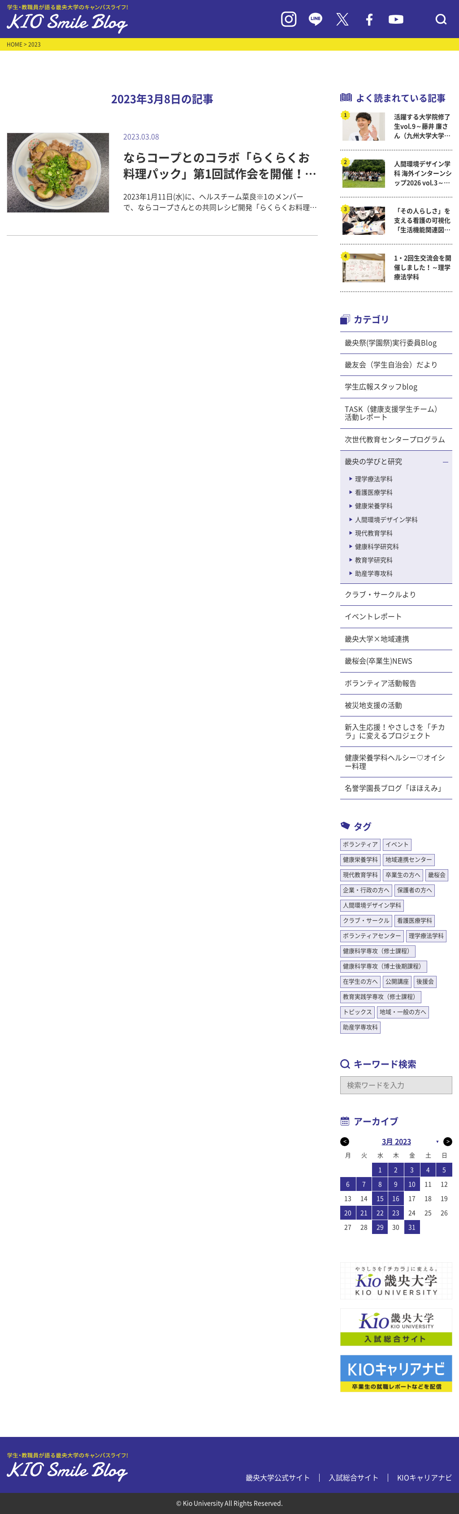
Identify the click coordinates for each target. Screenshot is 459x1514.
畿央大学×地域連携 (377, 639)
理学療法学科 (374, 479)
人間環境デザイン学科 (386, 520)
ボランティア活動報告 (380, 683)
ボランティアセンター (372, 936)
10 (412, 1184)
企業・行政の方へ (366, 890)
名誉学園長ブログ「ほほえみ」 (395, 788)
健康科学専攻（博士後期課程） (383, 966)
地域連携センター (408, 860)
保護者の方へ (414, 890)
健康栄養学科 (374, 506)
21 (364, 1213)
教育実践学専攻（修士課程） (381, 997)
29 (380, 1227)
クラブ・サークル (366, 920)
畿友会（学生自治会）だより (391, 364)
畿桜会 (437, 875)
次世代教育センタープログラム (395, 439)
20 (347, 1213)
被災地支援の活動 (373, 705)
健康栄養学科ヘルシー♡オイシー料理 (395, 761)
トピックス (357, 1012)
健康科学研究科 (377, 546)
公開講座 (397, 981)
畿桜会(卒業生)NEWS (378, 660)
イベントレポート (373, 616)
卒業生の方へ (402, 875)
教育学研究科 (374, 560)
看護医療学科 (374, 492)
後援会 (425, 981)
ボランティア (360, 844)
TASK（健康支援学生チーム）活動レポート (393, 413)
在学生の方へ (360, 981)
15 (380, 1198)
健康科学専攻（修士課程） (378, 951)
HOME (14, 44)
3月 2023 (396, 1141)
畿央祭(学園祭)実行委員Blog (391, 342)
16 (395, 1198)
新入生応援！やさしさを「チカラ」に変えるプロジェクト (395, 731)
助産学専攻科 (374, 573)
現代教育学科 (374, 533)
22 (380, 1213)
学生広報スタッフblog (381, 386)
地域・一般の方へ (403, 1012)
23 (395, 1213)
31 (412, 1227)
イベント (397, 844)
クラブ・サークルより (380, 594)
